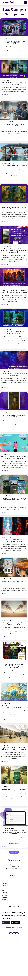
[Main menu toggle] (25, 2)
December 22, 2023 (9, 828)
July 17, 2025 (7, 205)
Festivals (4, 885)
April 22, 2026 (7, 38)
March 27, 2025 (7, 537)
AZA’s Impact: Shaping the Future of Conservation (14, 208)
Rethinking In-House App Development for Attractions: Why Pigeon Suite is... (14, 499)
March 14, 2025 (7, 620)
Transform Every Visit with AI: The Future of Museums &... (14, 374)
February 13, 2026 (8, 122)
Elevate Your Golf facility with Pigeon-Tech (14, 789)
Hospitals (4, 901)
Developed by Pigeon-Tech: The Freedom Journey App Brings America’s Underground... (14, 250)
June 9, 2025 (7, 371)
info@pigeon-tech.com (15, 866)
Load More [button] (14, 852)
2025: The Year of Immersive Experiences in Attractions (14, 540)
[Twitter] (15, 933)
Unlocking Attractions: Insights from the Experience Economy (14, 623)
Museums (4, 881)
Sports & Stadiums (6, 895)
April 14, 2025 (7, 495)
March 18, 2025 (7, 579)
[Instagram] (18, 933)
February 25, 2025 (8, 662)
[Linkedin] (10, 933)
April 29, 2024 (7, 745)
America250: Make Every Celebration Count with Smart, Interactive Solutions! (14, 291)
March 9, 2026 (7, 80)
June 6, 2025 (7, 412)
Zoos (3, 880)
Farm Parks (4, 892)
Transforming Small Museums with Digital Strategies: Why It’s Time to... (14, 748)
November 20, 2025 (9, 163)
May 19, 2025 (7, 454)
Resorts (3, 887)
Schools (4, 899)
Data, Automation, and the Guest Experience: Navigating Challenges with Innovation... (14, 832)
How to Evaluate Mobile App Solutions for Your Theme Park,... (14, 582)
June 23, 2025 (7, 246)
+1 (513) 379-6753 (14, 864)
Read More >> (4, 55)
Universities (4, 897)
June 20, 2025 (7, 288)
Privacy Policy (9, 930)
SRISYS (20, 927)
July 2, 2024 (7, 703)
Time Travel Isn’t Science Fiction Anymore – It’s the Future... (14, 125)
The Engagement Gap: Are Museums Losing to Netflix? (14, 83)
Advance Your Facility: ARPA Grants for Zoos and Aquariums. (14, 332)
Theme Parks (4, 883)
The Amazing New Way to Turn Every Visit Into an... (14, 415)
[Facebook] (12, 933)
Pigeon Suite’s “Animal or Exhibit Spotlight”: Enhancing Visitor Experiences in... (14, 666)
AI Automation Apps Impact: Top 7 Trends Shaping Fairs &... (14, 42)
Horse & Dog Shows (6, 894)
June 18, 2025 (7, 329)
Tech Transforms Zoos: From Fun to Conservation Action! (14, 706)
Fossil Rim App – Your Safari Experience (14, 166)
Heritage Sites (5, 888)
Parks (3, 890)
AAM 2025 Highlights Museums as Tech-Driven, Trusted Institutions (14, 457)
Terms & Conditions (17, 930)
